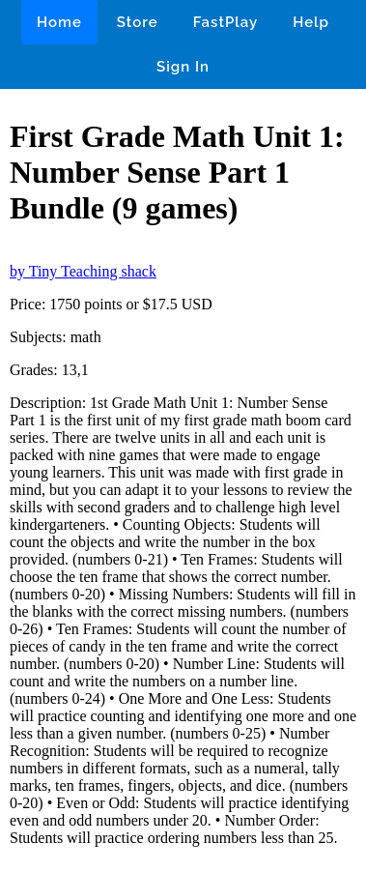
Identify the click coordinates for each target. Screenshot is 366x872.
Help (311, 22)
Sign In (183, 66)
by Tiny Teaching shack (83, 271)
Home (59, 22)
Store (137, 22)
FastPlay (226, 22)
